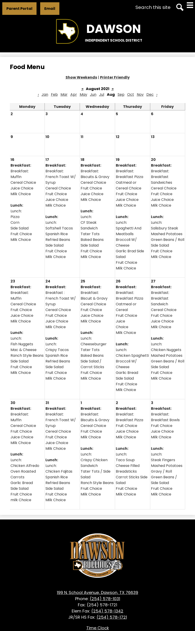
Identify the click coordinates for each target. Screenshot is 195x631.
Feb (54, 94)
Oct (130, 94)
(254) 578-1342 (107, 611)
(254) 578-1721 (112, 617)
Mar (64, 94)
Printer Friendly (115, 77)
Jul (101, 94)
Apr (73, 94)
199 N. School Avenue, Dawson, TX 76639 (97, 592)
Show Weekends (81, 77)
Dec (150, 94)
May (83, 94)
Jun (93, 94)
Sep (121, 94)
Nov (140, 94)
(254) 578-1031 (105, 599)
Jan (45, 94)
